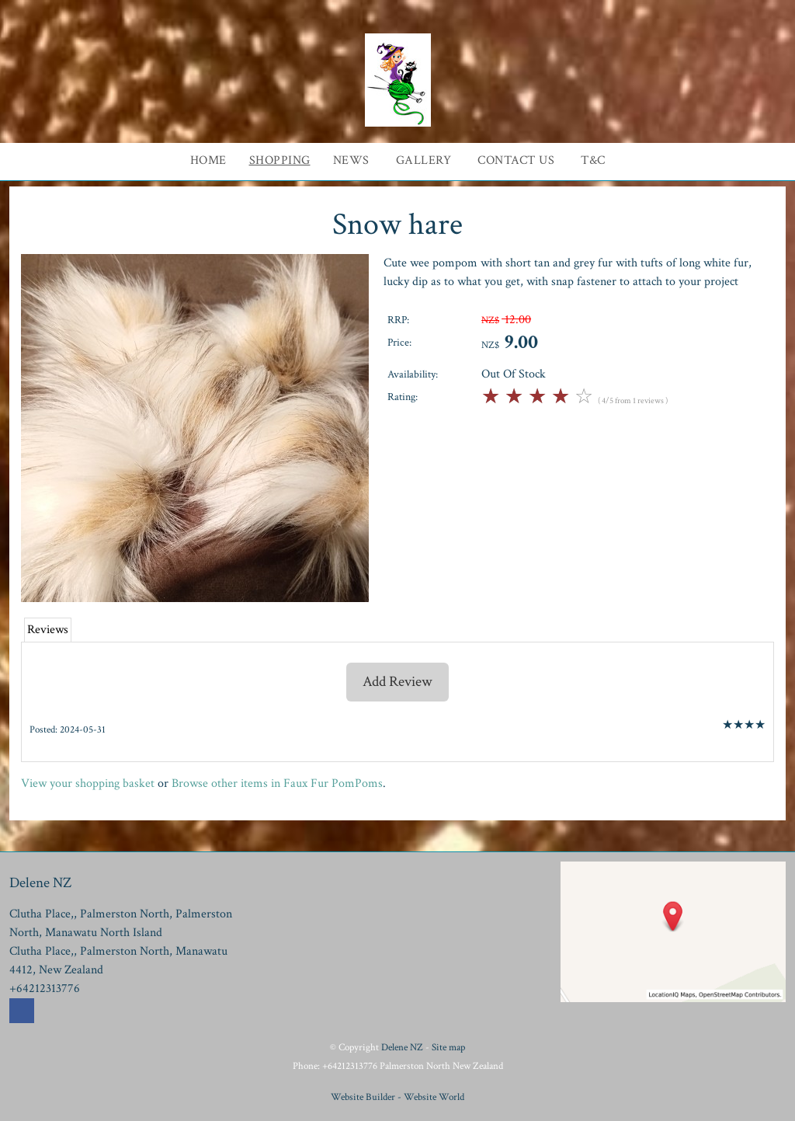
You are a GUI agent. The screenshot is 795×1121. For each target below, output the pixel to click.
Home (208, 160)
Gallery (424, 160)
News (351, 160)
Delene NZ (402, 1047)
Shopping (280, 160)
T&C (593, 160)
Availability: (412, 374)
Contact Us (515, 160)
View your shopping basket (87, 783)
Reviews (47, 629)
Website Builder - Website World (397, 1097)
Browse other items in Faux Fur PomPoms (277, 783)
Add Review (397, 681)
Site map (448, 1047)
